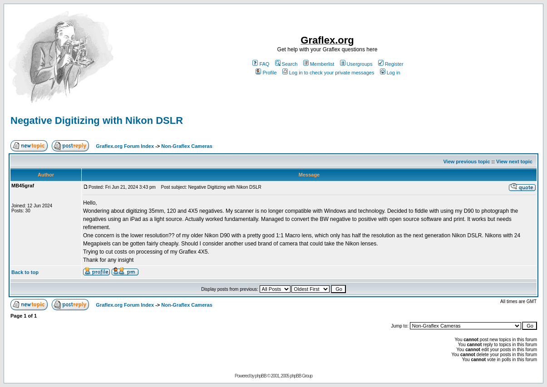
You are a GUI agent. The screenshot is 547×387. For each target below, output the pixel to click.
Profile (266, 72)
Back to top (25, 272)
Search (286, 64)
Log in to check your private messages (328, 72)
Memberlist (319, 64)
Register (391, 64)
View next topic (514, 161)
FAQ (260, 64)
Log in (390, 72)
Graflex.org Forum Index (125, 146)
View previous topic (466, 161)
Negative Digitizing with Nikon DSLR (96, 120)
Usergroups (356, 64)
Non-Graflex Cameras (186, 146)
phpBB (260, 375)
